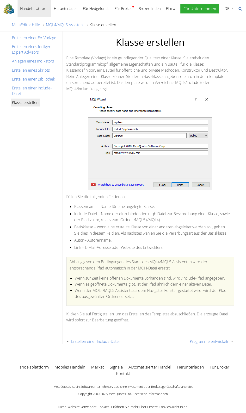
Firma (170, 8)
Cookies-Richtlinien (173, 407)
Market (97, 367)
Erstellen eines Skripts (31, 70)
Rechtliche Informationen (150, 394)
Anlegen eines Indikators (33, 61)
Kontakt (123, 373)
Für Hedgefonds (96, 8)
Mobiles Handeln (70, 367)
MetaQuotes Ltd (120, 394)
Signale (116, 367)
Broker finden (150, 8)
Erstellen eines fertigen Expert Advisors (31, 49)
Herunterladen (66, 8)
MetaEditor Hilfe (26, 24)
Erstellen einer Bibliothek (33, 79)
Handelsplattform (34, 8)
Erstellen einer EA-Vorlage (34, 37)
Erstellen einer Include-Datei (32, 90)
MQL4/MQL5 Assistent (65, 24)
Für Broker (123, 8)
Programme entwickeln (209, 341)
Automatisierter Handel (150, 367)
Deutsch (226, 8)
